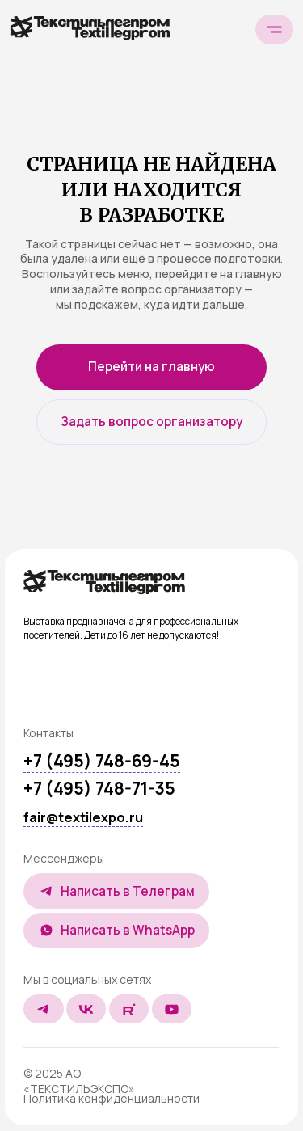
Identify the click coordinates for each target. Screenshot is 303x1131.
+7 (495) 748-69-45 (101, 760)
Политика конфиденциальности (111, 1098)
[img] (103, 582)
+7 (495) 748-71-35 (99, 788)
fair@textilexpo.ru (83, 817)
